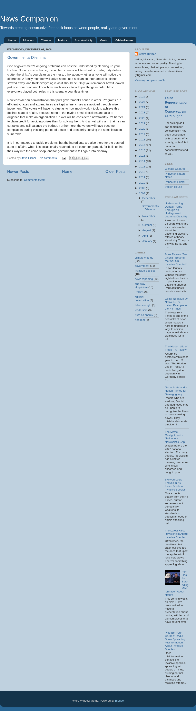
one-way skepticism (141, 285)
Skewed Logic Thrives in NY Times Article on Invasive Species (175, 484)
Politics (139, 292)
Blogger (120, 700)
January (147, 241)
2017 (142, 144)
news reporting (144, 278)
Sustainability (83, 40)
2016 (142, 150)
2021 (142, 123)
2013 (142, 166)
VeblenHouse (124, 40)
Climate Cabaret (175, 168)
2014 (142, 161)
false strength (143, 305)
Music (104, 40)
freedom (140, 319)
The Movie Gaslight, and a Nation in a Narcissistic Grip (175, 436)
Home (12, 40)
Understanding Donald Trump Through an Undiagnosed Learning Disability (176, 210)
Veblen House (173, 186)
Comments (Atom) (35, 179)
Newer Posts (18, 171)
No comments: (49, 157)
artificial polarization (142, 298)
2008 (142, 193)
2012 (142, 171)
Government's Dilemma (26, 57)
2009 (142, 188)
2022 (142, 118)
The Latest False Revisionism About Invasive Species (176, 534)
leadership (141, 310)
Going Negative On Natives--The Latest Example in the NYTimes (176, 303)
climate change (144, 257)
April (145, 235)
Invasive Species (145, 270)
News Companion (29, 19)
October (147, 224)
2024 (142, 107)
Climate (46, 40)
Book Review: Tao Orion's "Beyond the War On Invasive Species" (176, 259)
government (142, 265)
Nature (62, 40)
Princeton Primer (175, 181)
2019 (142, 134)
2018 (142, 139)
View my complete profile (150, 80)
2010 (142, 182)
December (148, 198)
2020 (142, 128)
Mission (28, 40)
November (148, 216)
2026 (142, 96)
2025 (142, 101)
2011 (142, 177)
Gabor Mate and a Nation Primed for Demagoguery (176, 391)
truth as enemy (144, 315)
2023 (142, 112)
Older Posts (115, 171)
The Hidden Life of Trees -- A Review (176, 348)
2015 (142, 155)
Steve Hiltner (147, 53)
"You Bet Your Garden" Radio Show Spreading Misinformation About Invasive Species (175, 641)
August (147, 230)
